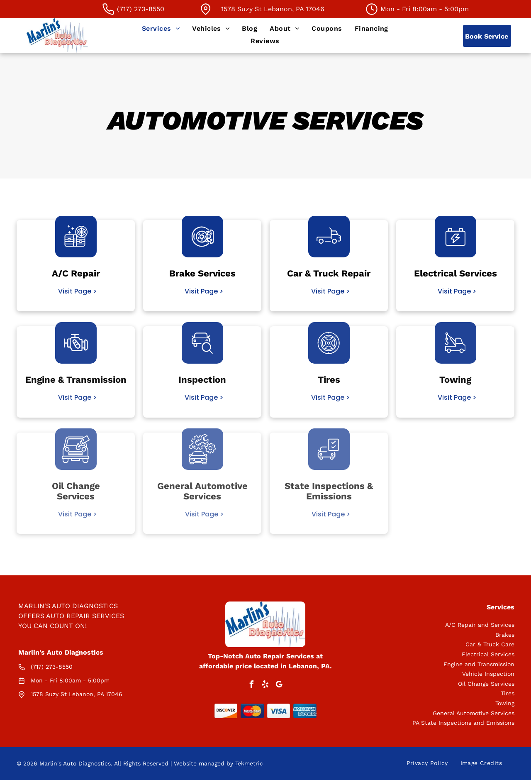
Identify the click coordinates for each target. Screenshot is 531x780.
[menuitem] (161, 28)
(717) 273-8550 (52, 666)
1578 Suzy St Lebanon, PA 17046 (272, 9)
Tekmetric (249, 763)
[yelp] (265, 685)
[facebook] (252, 685)
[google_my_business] (279, 685)
